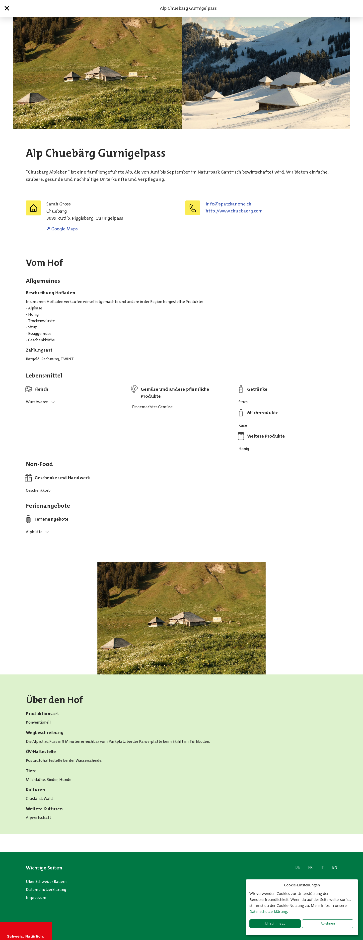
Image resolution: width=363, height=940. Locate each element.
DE (297, 867)
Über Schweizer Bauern (46, 881)
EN (334, 867)
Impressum (36, 897)
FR (310, 867)
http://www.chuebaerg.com (234, 211)
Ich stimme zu (275, 923)
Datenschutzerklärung (46, 889)
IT (322, 867)
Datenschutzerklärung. (268, 911)
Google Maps (64, 229)
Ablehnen (328, 923)
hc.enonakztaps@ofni (228, 204)
